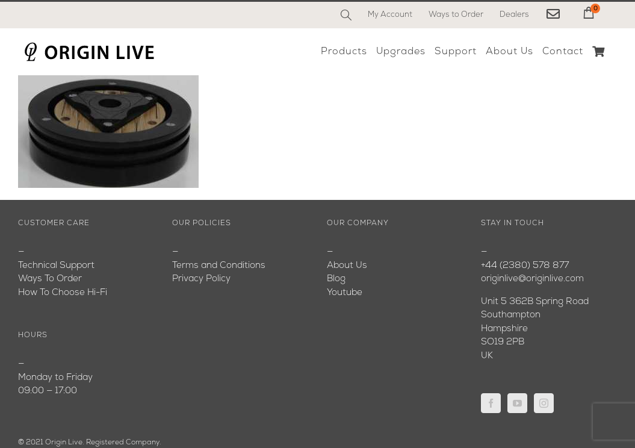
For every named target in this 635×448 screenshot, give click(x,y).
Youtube (344, 292)
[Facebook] (491, 403)
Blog (336, 279)
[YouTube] (517, 403)
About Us (347, 265)
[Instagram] (544, 403)
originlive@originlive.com (532, 279)
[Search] (346, 15)
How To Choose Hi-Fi (62, 292)
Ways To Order (50, 279)
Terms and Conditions (218, 265)
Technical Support (56, 265)
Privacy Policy (201, 279)
